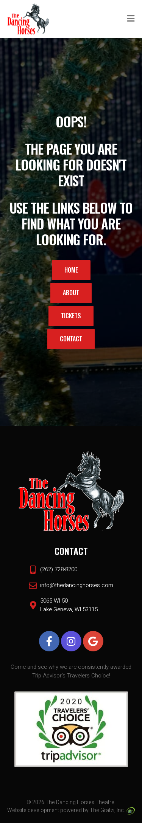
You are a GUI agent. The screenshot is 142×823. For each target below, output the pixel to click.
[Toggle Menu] (130, 19)
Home (71, 269)
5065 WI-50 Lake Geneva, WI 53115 (69, 605)
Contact (71, 338)
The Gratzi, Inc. (112, 810)
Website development (33, 810)
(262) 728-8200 (58, 569)
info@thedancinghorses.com (76, 585)
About (71, 292)
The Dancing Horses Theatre (79, 802)
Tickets (71, 315)
